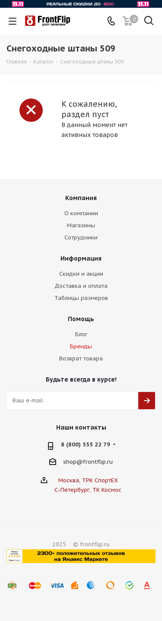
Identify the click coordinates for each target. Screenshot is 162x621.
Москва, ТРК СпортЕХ (88, 480)
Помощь (81, 319)
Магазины (81, 225)
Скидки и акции (81, 273)
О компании (81, 213)
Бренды (81, 346)
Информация (81, 258)
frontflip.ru (98, 461)
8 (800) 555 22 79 (85, 444)
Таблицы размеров (81, 298)
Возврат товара (81, 358)
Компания (81, 198)
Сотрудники (81, 237)
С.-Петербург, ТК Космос (87, 490)
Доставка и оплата (81, 286)
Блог (81, 334)
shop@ (73, 461)
